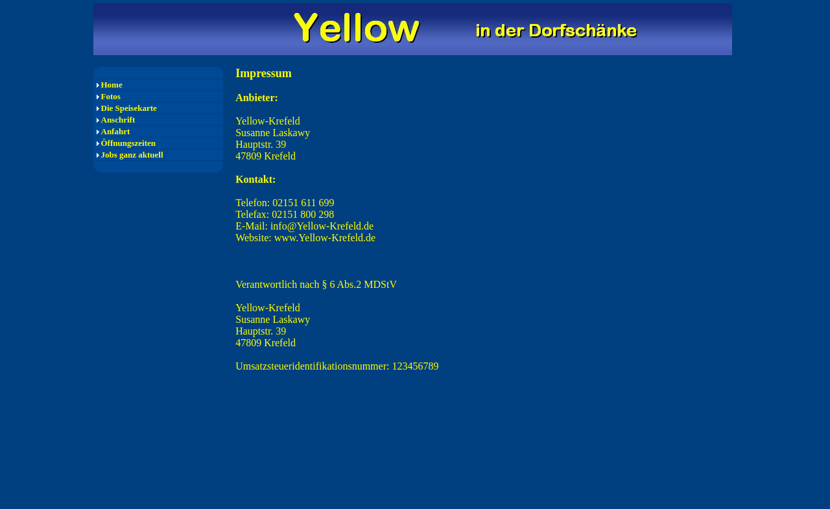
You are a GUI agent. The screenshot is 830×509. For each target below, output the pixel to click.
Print (604, 485)
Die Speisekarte (129, 108)
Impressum (234, 485)
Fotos (111, 96)
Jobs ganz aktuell (132, 155)
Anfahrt (115, 131)
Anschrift (118, 119)
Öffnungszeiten (128, 143)
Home (112, 84)
